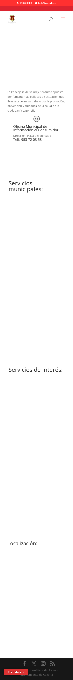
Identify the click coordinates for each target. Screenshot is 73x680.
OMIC (36, 263)
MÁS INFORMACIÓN (36, 319)
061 (36, 496)
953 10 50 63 (37, 444)
